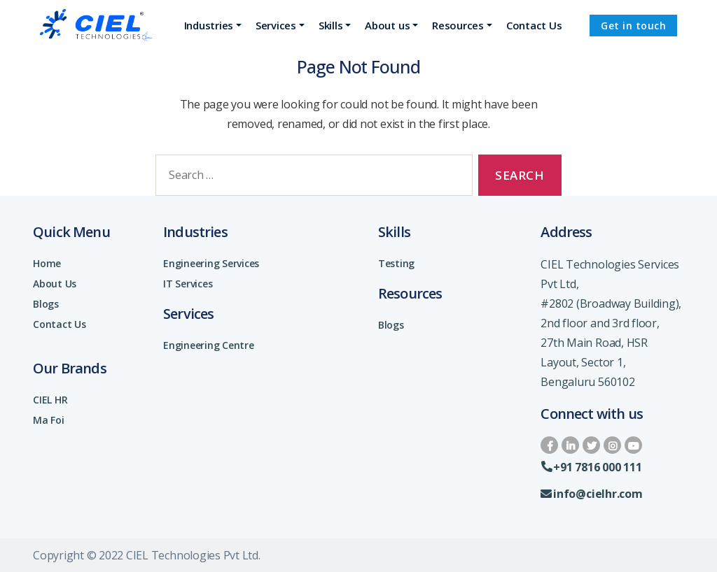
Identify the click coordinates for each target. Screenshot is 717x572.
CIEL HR (50, 399)
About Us (54, 283)
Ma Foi (48, 420)
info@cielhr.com (591, 493)
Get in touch (633, 25)
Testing (396, 263)
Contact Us (59, 324)
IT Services (187, 283)
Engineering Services (211, 263)
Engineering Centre (208, 345)
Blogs (46, 303)
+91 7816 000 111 (591, 467)
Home (47, 263)
